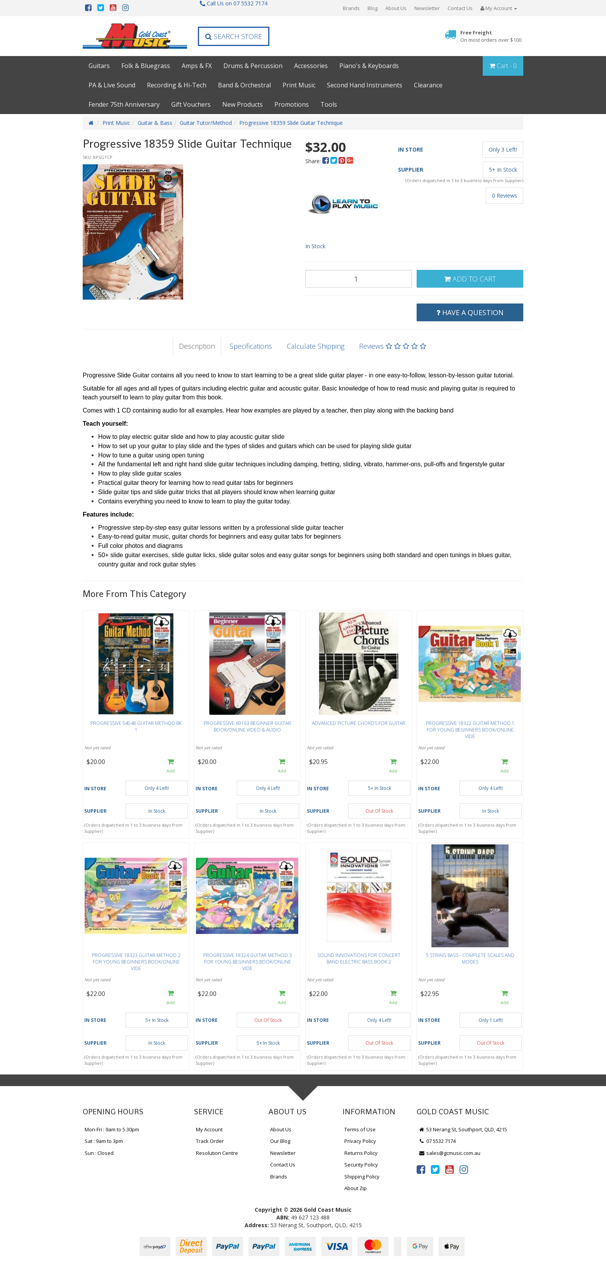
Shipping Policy (362, 1176)
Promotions (291, 104)
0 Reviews (504, 195)
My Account (209, 1129)
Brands (351, 8)
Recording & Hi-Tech (176, 85)
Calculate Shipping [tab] (315, 346)
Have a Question (470, 312)
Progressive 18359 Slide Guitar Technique (291, 122)
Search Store (233, 36)
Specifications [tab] (251, 346)
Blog (373, 8)
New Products (242, 104)
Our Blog (280, 1141)
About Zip (355, 1188)
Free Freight (490, 36)
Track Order (210, 1141)
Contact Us (460, 8)
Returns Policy (361, 1152)
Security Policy (361, 1164)
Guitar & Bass (155, 122)
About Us (396, 8)
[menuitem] (326, 161)
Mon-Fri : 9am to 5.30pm (112, 1129)
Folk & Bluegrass (145, 65)
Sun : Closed (99, 1152)
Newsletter (427, 8)
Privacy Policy (360, 1141)
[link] (421, 1169)
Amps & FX (197, 65)
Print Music (299, 85)
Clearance (428, 85)
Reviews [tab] (392, 346)
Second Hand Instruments (364, 85)
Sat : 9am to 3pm (104, 1141)
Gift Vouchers (191, 104)
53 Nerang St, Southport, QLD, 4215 (463, 1129)
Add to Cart (470, 278)
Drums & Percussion (253, 65)
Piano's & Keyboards (369, 65)
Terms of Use (360, 1129)
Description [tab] (197, 346)
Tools (328, 104)
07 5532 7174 (437, 1141)
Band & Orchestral (244, 85)
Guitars (99, 65)
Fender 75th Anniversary (124, 104)
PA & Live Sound (112, 85)
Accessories (311, 65)
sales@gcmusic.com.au (449, 1152)
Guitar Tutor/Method (206, 122)
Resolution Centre (217, 1152)
